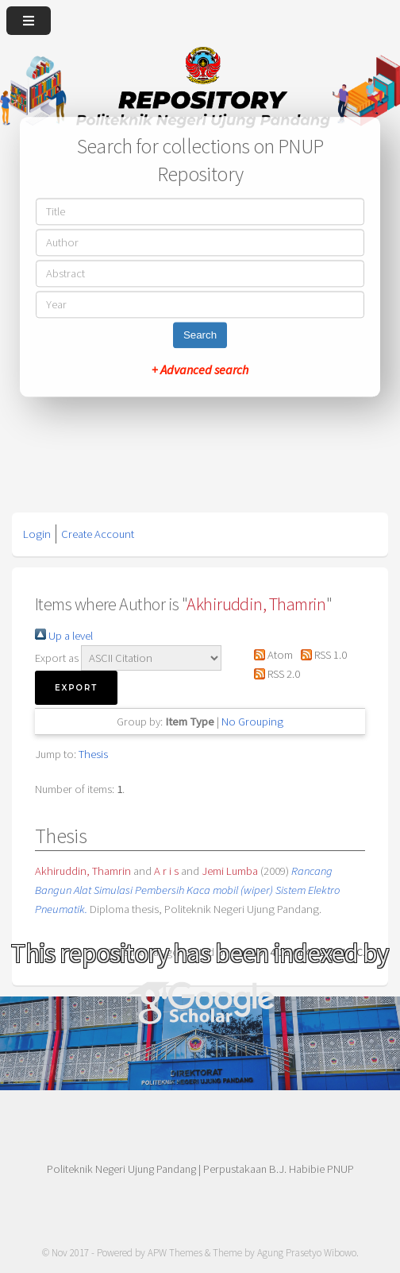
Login (37, 534)
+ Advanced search (200, 370)
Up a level (64, 636)
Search (200, 336)
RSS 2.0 (274, 674)
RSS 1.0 (321, 655)
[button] (76, 688)
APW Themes (175, 1252)
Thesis (93, 754)
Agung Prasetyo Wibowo (306, 1252)
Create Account (97, 534)
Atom (270, 655)
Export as (57, 658)
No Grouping (252, 721)
